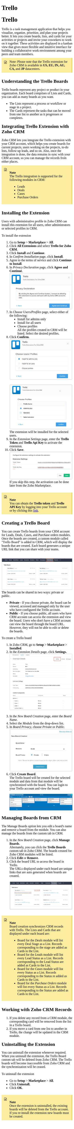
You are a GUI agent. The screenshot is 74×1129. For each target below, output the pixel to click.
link (35, 510)
